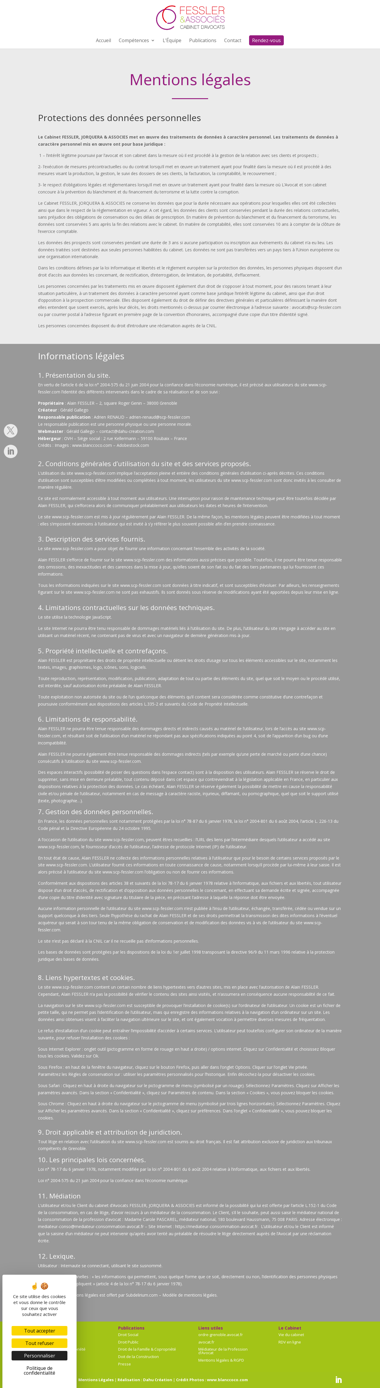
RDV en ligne (289, 1342)
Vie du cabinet (291, 1334)
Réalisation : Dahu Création (145, 1379)
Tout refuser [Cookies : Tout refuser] (39, 1343)
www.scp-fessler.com (95, 473)
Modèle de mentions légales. (190, 1295)
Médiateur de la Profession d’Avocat (223, 1350)
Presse (124, 1364)
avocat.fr (206, 1342)
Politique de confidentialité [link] (39, 1370)
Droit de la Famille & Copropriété (147, 1349)
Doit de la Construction (138, 1356)
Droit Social (128, 1334)
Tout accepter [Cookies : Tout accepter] (39, 1330)
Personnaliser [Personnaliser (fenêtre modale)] (39, 1355)
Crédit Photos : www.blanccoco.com (212, 1379)
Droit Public (128, 1342)
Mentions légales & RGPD (221, 1360)
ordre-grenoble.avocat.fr (220, 1334)
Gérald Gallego (74, 410)
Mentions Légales (96, 1379)
